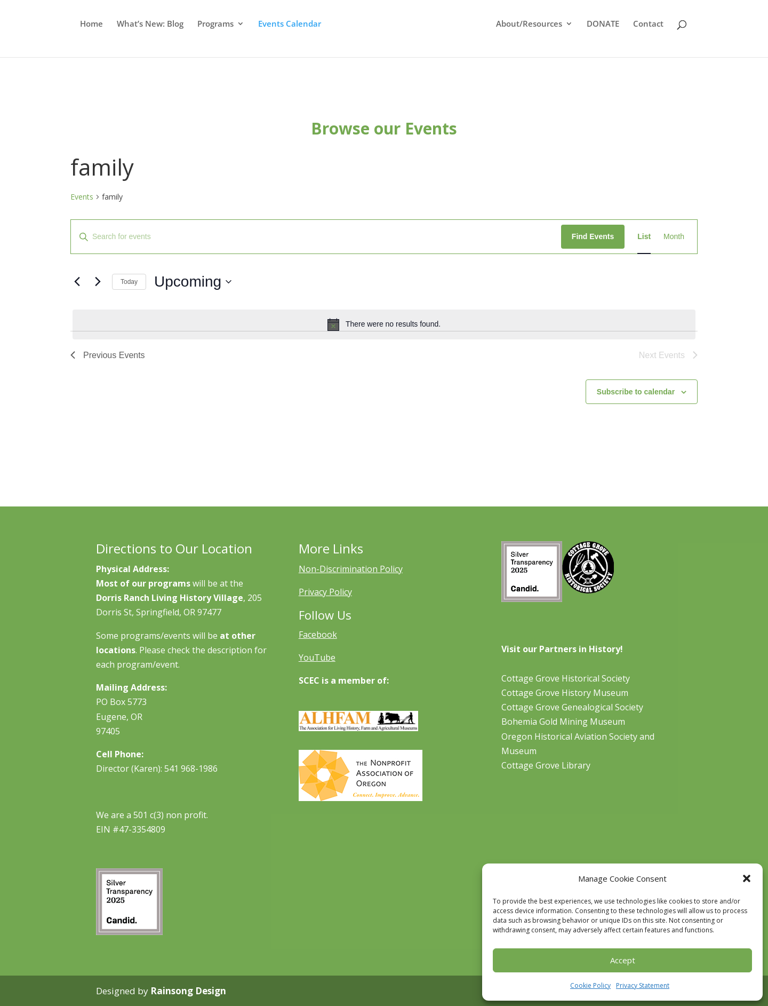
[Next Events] (97, 281)
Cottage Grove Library (545, 765)
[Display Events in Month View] (673, 237)
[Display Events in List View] (644, 237)
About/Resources (531, 34)
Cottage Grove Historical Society (565, 678)
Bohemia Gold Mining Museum (563, 721)
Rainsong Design (188, 991)
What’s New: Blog (148, 34)
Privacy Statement (642, 985)
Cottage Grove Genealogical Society (572, 707)
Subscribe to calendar (636, 391)
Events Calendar (287, 34)
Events (81, 197)
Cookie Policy (590, 985)
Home (89, 34)
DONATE (605, 34)
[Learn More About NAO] (360, 798)
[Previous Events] (76, 281)
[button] (746, 878)
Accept (622, 960)
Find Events (593, 236)
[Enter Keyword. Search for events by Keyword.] (316, 237)
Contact (650, 34)
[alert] (384, 324)
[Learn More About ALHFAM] (358, 728)
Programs (213, 34)
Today (129, 282)
